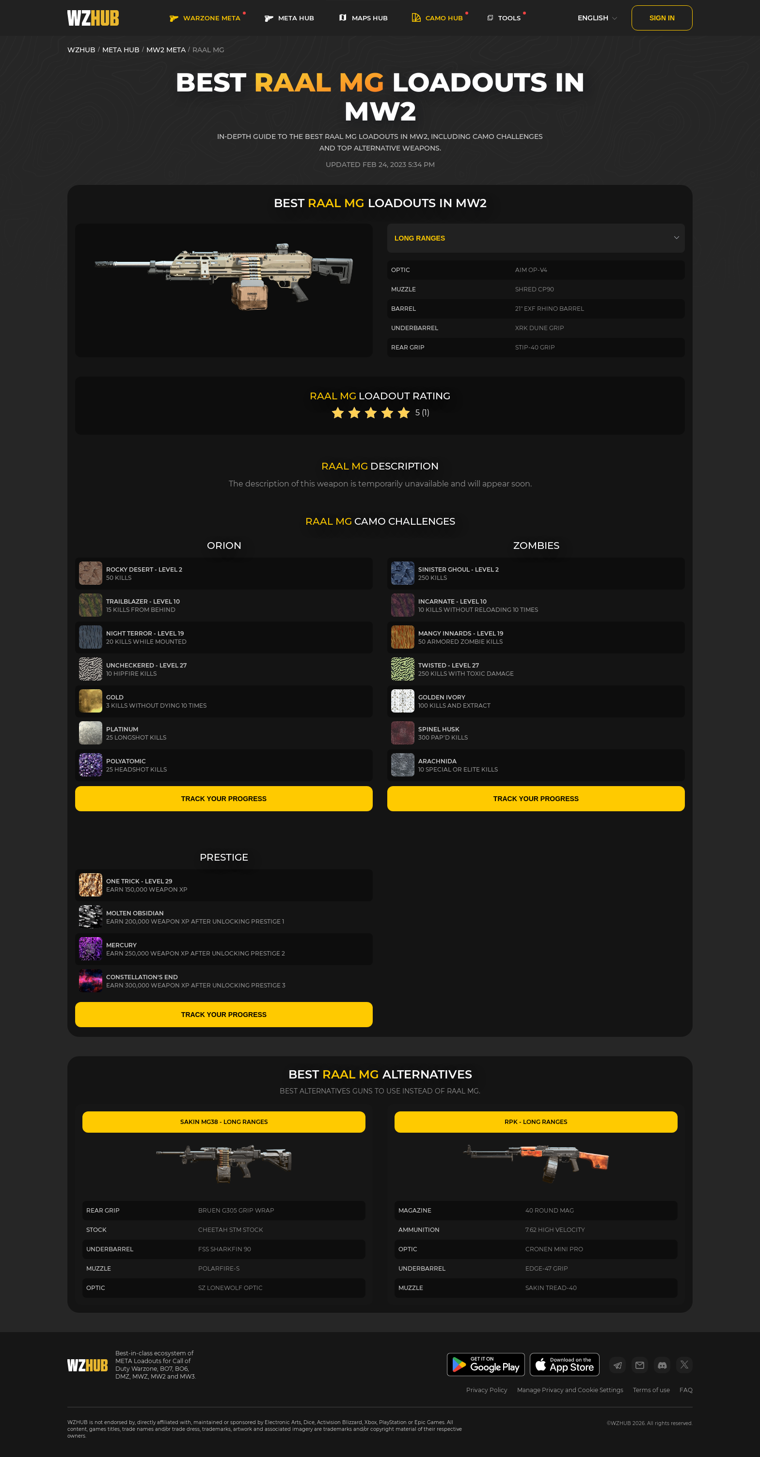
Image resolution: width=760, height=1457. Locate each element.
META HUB (289, 18)
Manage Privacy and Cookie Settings (570, 1390)
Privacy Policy (486, 1390)
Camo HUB (437, 18)
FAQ (686, 1390)
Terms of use (651, 1390)
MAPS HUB (363, 18)
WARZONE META (205, 18)
